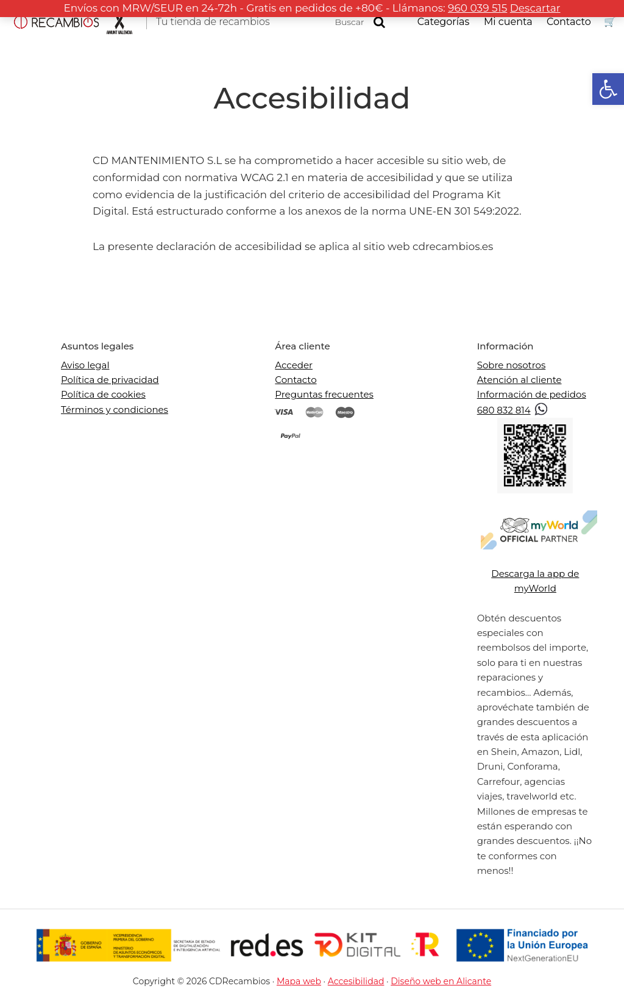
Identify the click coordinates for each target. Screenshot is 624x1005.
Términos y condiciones (114, 409)
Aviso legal (85, 365)
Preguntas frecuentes (324, 394)
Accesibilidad (356, 981)
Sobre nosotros (511, 365)
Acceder (294, 365)
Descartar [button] (535, 8)
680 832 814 (513, 410)
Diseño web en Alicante (441, 981)
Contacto (295, 379)
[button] (608, 89)
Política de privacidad (110, 379)
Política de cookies (103, 394)
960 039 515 (477, 8)
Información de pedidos (531, 394)
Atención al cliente (519, 379)
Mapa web (299, 981)
